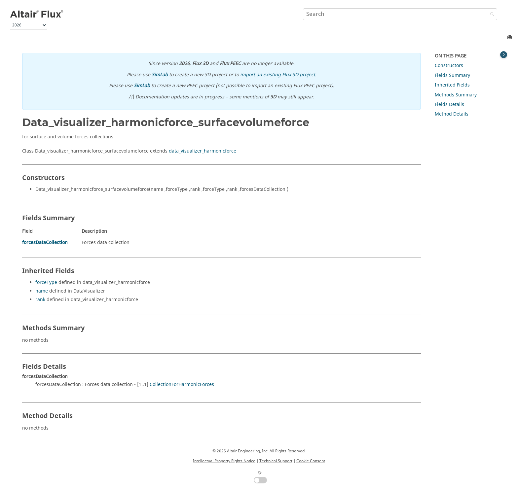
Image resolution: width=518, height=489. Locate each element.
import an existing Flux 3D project (277, 74)
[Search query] (400, 14)
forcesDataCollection (45, 242)
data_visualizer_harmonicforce (202, 151)
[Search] (490, 14)
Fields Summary (452, 75)
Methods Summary (456, 94)
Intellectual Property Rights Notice (224, 461)
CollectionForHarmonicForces (182, 384)
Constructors (449, 65)
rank (40, 299)
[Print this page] (510, 37)
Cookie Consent (310, 461)
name (41, 291)
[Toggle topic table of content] (503, 54)
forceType (46, 282)
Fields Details (449, 104)
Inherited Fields (452, 85)
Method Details (451, 114)
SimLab (160, 74)
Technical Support (275, 461)
